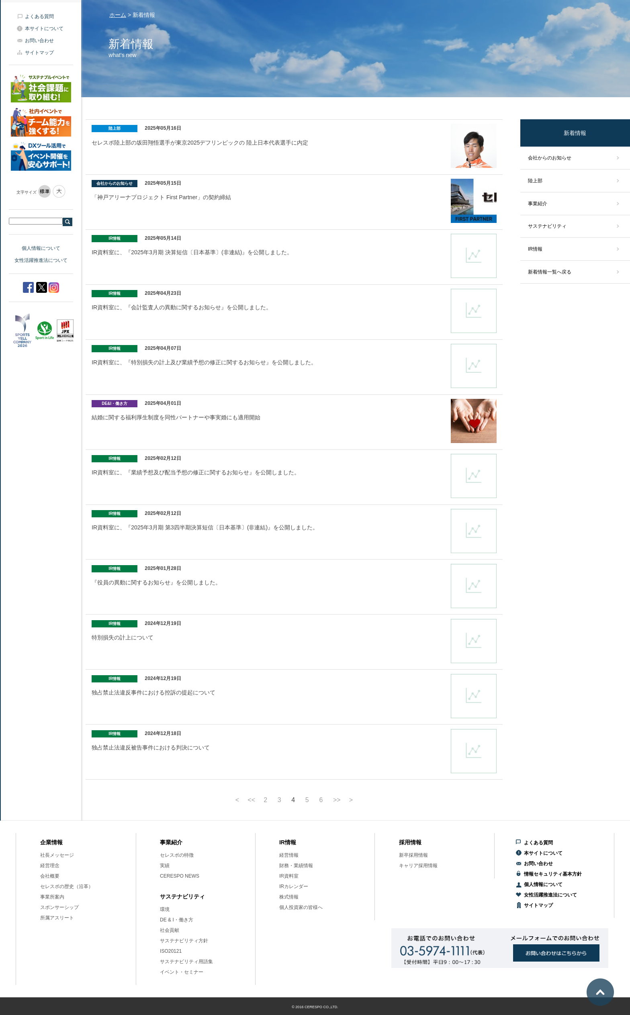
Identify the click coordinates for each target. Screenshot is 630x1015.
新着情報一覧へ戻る (549, 272)
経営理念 (49, 865)
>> (337, 800)
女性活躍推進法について (41, 260)
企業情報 (51, 842)
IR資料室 (289, 876)
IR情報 (535, 249)
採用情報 (410, 842)
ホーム (117, 15)
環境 (165, 909)
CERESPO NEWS (179, 876)
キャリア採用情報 (418, 865)
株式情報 (289, 897)
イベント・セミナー (181, 972)
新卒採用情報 (413, 855)
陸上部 (535, 181)
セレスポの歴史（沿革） (66, 886)
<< (251, 800)
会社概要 (49, 876)
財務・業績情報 (296, 865)
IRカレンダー (293, 886)
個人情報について (41, 248)
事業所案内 (52, 897)
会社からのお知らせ (549, 158)
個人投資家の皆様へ (301, 907)
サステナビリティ (547, 226)
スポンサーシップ (59, 907)
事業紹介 (537, 203)
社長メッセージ (57, 855)
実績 (165, 865)
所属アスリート (57, 918)
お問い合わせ (39, 40)
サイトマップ (39, 52)
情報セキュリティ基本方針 (553, 874)
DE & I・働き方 (176, 920)
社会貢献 (169, 930)
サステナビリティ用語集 (186, 961)
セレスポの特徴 (177, 855)
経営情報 (289, 855)
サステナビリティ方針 (184, 941)
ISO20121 (171, 951)
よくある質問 (39, 16)
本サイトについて (44, 28)
